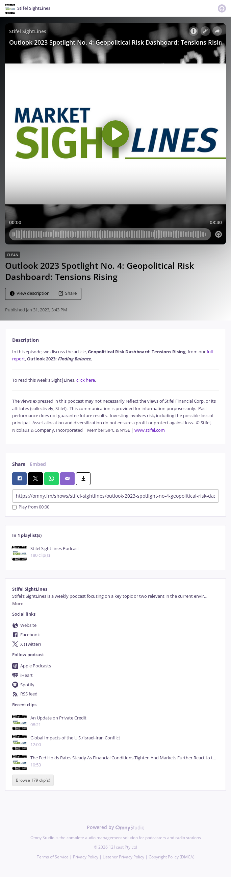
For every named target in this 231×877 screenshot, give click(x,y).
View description (30, 293)
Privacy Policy (85, 857)
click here (85, 380)
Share (67, 293)
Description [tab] (25, 340)
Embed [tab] (38, 464)
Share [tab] (18, 464)
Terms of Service (53, 857)
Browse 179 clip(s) (33, 780)
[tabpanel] (115, 391)
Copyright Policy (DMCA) (172, 857)
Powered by (116, 827)
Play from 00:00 (30, 507)
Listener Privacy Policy (123, 857)
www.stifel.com (149, 430)
